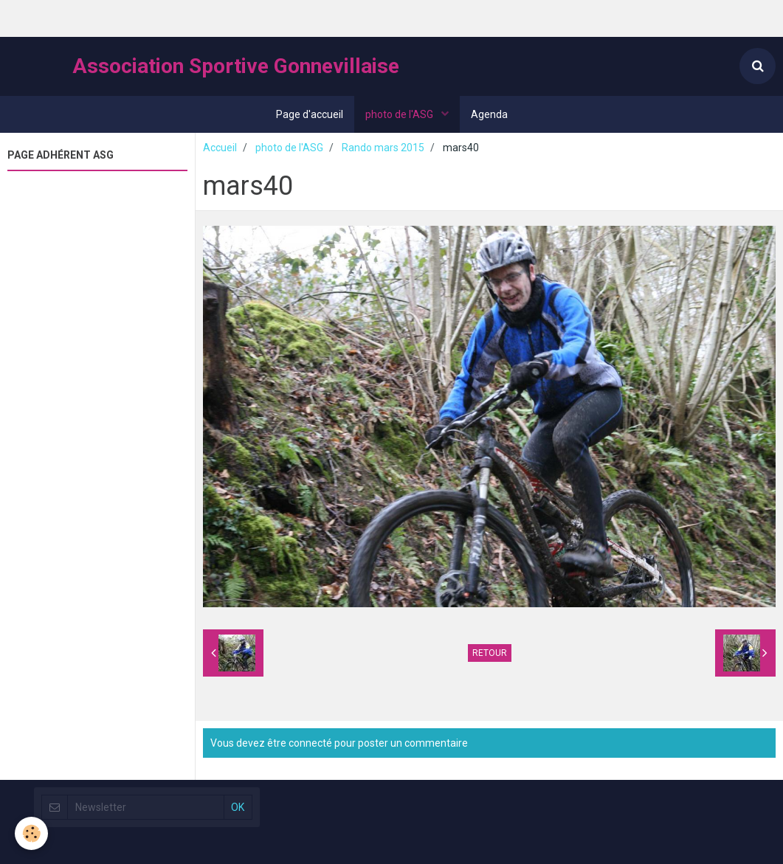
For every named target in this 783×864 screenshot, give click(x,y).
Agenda (489, 114)
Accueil (220, 147)
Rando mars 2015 (383, 147)
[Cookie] (31, 833)
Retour (489, 653)
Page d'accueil (309, 114)
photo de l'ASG (400, 114)
